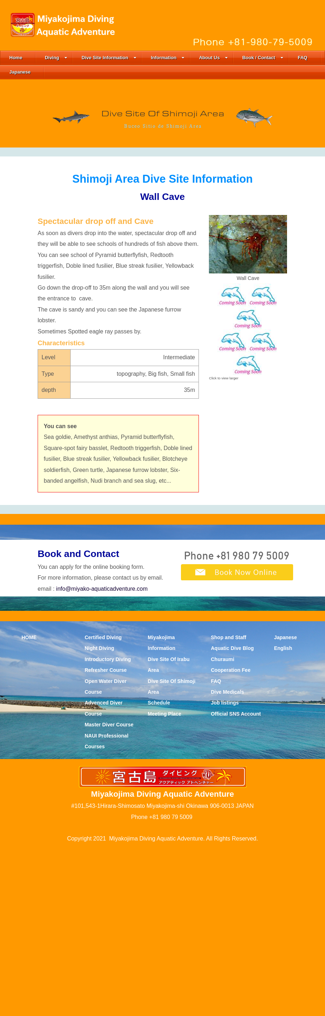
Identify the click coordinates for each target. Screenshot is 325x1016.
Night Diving (99, 816)
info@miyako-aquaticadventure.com (102, 757)
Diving (56, 57)
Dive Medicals (227, 860)
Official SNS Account (236, 882)
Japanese (19, 72)
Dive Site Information (109, 57)
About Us (213, 57)
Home (15, 57)
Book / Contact (262, 57)
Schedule (159, 871)
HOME (29, 806)
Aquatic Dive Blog (232, 816)
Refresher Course (106, 838)
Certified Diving (103, 806)
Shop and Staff (228, 806)
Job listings (225, 871)
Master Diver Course (109, 893)
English (283, 816)
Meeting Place (164, 882)
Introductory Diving (108, 827)
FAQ (302, 57)
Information (168, 57)
